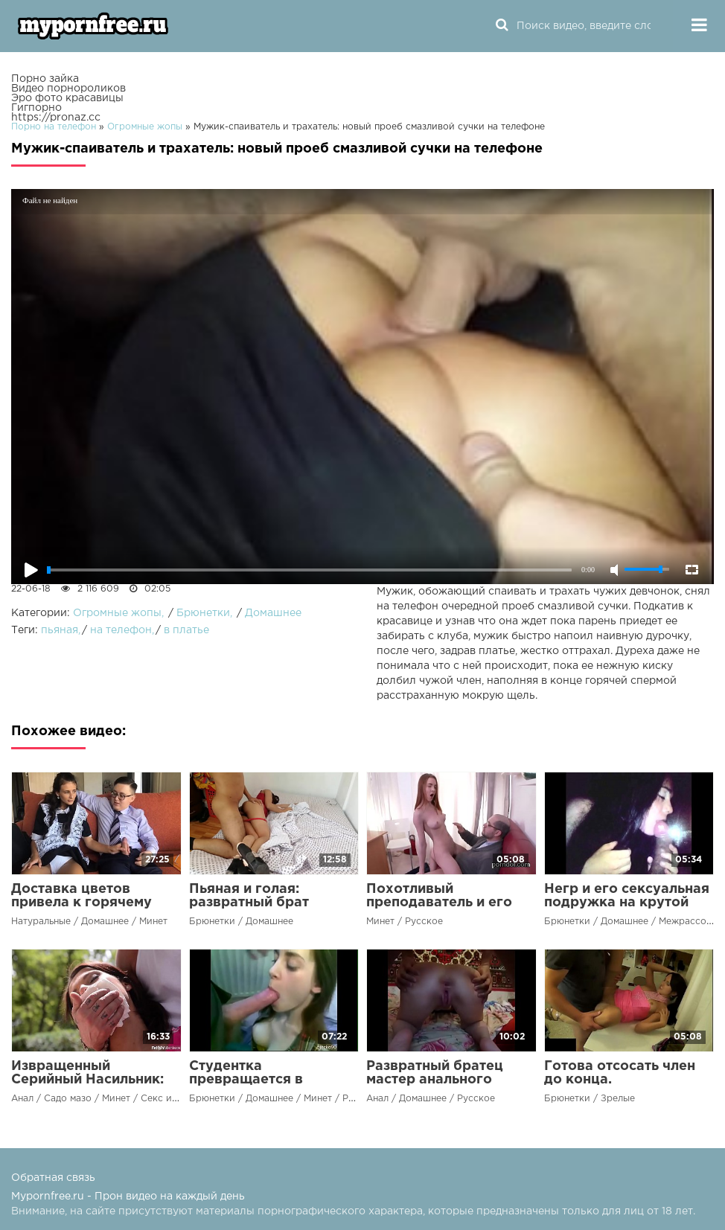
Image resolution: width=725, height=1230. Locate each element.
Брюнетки (203, 613)
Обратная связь (53, 1177)
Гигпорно (36, 107)
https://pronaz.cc (55, 117)
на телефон (121, 630)
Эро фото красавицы (67, 98)
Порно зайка (45, 78)
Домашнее (273, 613)
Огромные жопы (117, 613)
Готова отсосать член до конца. (619, 1073)
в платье (186, 630)
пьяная (59, 630)
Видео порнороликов (68, 88)
